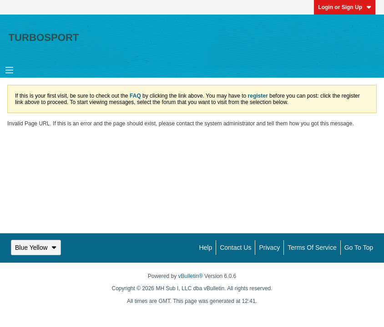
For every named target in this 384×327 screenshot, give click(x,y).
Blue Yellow (36, 247)
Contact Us (235, 247)
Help (205, 247)
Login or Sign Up (344, 7)
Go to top (358, 247)
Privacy (269, 247)
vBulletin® (190, 276)
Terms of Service (312, 247)
